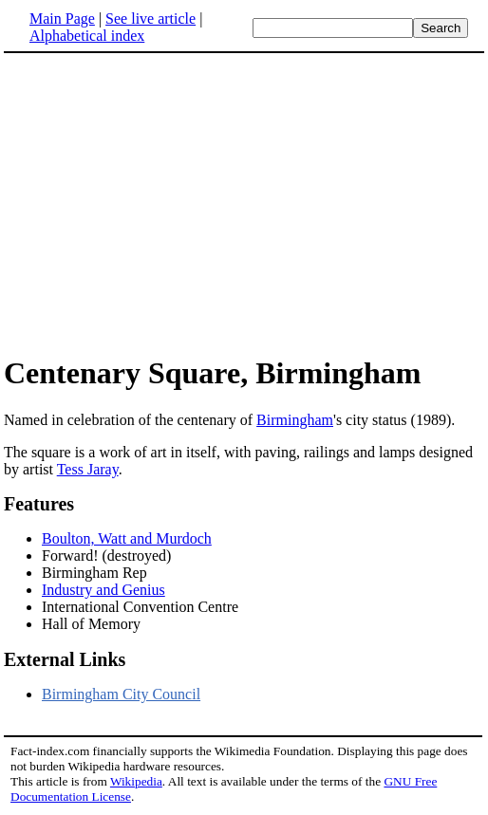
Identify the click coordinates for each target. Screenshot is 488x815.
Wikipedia (136, 781)
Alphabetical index (86, 36)
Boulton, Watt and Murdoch (127, 538)
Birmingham (294, 420)
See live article (150, 18)
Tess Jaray (88, 469)
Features (39, 503)
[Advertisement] (163, 203)
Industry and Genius (103, 590)
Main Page (62, 18)
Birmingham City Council (121, 694)
